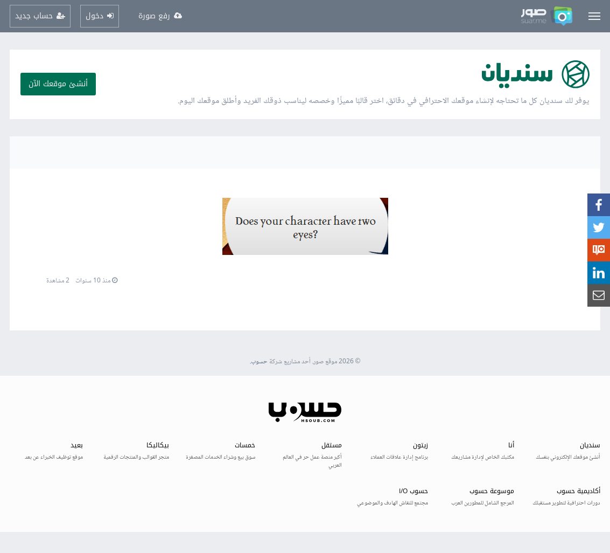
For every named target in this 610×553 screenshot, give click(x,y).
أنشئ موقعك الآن (58, 84)
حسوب (259, 362)
